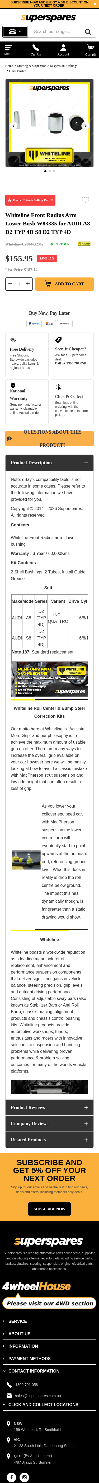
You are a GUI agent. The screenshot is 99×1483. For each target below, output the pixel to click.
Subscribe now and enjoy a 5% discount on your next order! (49, 4)
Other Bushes (17, 71)
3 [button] (54, 171)
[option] (49, 4)
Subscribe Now (49, 1209)
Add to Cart (64, 283)
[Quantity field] (19, 284)
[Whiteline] (84, 244)
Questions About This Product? (44, 438)
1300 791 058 (76, 363)
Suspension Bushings (63, 66)
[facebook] (11, 1477)
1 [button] (45, 171)
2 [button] (50, 171)
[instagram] (24, 1477)
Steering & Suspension (31, 66)
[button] (86, 200)
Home (9, 66)
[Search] (88, 32)
